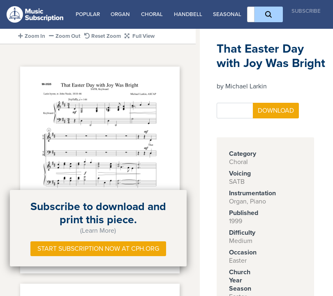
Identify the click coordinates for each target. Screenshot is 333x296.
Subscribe (306, 11)
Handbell (188, 14)
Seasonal (227, 14)
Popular (88, 14)
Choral (152, 14)
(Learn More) (98, 231)
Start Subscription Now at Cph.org (98, 249)
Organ (120, 14)
